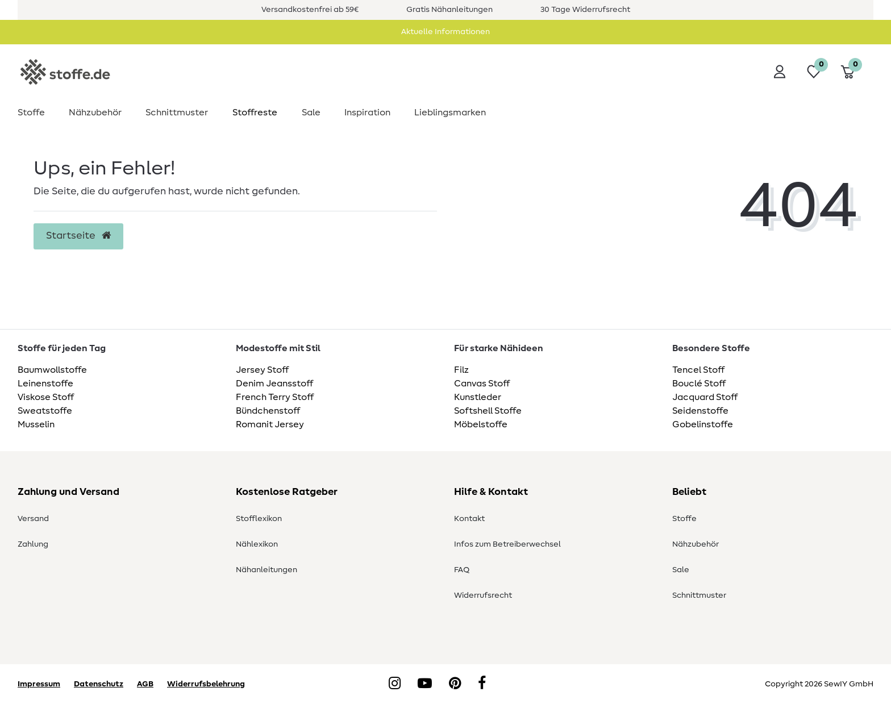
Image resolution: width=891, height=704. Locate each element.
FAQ (461, 570)
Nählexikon (257, 544)
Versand (33, 519)
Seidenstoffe (700, 410)
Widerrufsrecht (483, 595)
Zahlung (33, 544)
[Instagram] (395, 684)
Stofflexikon (259, 519)
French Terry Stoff (275, 397)
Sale (311, 112)
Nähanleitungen (266, 570)
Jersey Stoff (262, 369)
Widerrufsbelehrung (206, 684)
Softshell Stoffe (488, 410)
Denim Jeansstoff (274, 383)
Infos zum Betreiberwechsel (507, 544)
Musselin (36, 424)
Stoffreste (254, 112)
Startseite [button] (78, 236)
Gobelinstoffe (702, 424)
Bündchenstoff (268, 410)
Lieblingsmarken (450, 112)
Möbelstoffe (480, 424)
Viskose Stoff (46, 397)
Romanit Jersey (270, 424)
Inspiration (367, 112)
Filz (461, 369)
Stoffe (31, 112)
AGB (145, 684)
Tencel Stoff (698, 369)
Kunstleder (477, 397)
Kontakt (469, 519)
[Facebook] (482, 684)
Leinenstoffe (45, 383)
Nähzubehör (95, 112)
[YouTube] (425, 684)
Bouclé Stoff (699, 383)
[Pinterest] (455, 684)
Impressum (39, 684)
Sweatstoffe (45, 410)
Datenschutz (98, 684)
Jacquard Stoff (705, 397)
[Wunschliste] (814, 71)
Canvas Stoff (482, 383)
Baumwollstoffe (52, 369)
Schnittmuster (176, 112)
